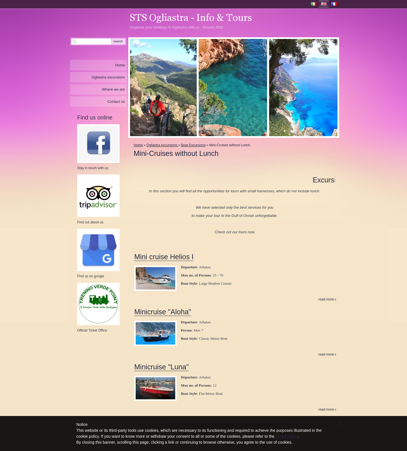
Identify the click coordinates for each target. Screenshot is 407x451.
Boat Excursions (193, 145)
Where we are (113, 89)
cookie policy (287, 436)
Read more (326, 299)
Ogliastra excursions (162, 145)
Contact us (116, 101)
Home (138, 145)
